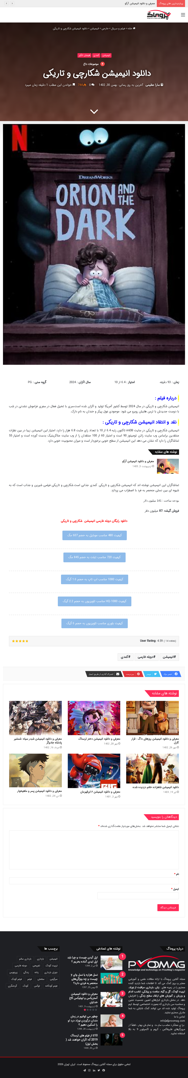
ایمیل (175, 889)
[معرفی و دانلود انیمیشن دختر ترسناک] (94, 718)
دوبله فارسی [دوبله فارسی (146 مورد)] (21, 965)
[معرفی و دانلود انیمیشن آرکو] (168, 466)
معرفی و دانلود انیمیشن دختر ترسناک (99, 739)
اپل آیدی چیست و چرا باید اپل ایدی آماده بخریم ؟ (82, 959)
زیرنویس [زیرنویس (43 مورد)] (13, 972)
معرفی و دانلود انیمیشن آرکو (140, 3)
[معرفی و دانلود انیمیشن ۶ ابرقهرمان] (94, 771)
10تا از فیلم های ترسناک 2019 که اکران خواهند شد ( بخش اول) (82, 1039)
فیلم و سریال (118, 28)
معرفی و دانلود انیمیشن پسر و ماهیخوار (39, 791)
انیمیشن (94, 28)
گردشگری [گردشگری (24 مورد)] (12, 986)
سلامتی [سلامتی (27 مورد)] (40, 979)
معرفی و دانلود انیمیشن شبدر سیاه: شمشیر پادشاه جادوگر (38, 741)
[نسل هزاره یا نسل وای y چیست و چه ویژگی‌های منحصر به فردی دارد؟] (111, 978)
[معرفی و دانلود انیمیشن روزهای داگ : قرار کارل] (152, 718)
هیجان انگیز (84, 55)
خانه (131, 28)
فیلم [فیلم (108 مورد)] (29, 979)
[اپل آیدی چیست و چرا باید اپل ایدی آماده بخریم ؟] (111, 963)
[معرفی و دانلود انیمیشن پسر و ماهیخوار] (35, 770)
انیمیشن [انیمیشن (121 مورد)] (53, 959)
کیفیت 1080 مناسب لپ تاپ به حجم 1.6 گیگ (94, 579)
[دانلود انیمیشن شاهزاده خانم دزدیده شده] (152, 768)
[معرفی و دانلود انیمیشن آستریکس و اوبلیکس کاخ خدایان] (111, 999)
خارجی (105, 28)
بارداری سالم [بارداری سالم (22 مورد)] (25, 959)
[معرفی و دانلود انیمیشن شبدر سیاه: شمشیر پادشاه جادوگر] (35, 718)
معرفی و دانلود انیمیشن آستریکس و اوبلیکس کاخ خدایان (83, 998)
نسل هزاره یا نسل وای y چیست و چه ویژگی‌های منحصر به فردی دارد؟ (84, 979)
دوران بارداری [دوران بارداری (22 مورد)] (50, 972)
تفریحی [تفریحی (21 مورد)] (36, 965)
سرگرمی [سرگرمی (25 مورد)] (53, 979)
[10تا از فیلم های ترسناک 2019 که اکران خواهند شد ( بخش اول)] (111, 1040)
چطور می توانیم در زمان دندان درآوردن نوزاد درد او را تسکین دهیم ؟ (83, 1020)
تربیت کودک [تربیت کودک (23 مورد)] (51, 965)
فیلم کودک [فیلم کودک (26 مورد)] (16, 979)
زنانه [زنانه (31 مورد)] (37, 972)
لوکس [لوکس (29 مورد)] (37, 986)
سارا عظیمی (152, 85)
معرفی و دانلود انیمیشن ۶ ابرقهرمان (100, 792)
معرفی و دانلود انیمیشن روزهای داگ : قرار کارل (155, 741)
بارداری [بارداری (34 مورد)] (40, 959)
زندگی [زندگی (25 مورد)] (26, 972)
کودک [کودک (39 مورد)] (25, 986)
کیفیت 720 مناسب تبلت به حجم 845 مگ (94, 557)
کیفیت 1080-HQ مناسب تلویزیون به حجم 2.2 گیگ (94, 601)
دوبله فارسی (145, 656)
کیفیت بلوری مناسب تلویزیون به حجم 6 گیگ (94, 623)
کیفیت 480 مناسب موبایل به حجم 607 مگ (94, 535)
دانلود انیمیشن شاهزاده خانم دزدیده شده (156, 787)
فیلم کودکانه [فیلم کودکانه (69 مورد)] (51, 986)
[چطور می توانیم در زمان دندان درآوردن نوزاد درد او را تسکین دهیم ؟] (111, 1020)
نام (176, 874)
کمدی (96, 55)
